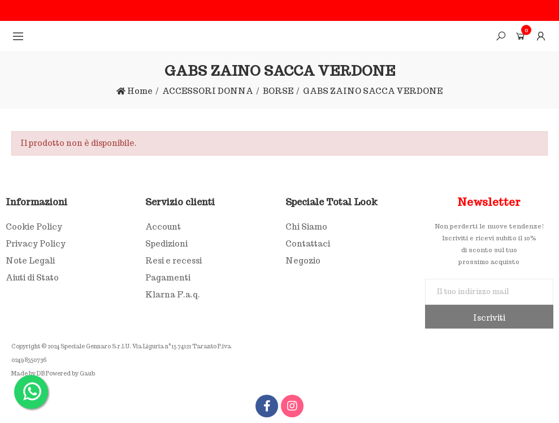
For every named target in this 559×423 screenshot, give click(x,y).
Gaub (87, 373)
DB (41, 373)
